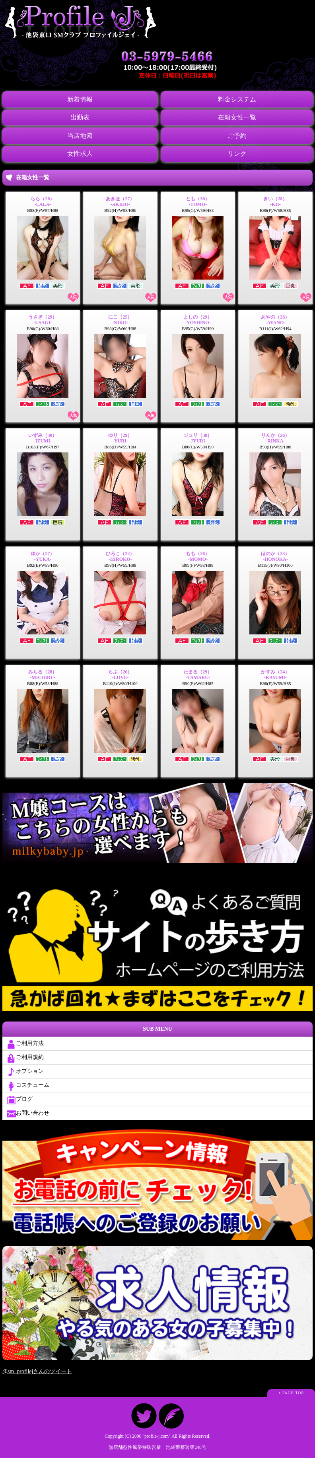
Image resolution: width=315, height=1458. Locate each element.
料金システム (237, 99)
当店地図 (80, 134)
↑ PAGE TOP (291, 1392)
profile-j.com (156, 1435)
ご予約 (236, 134)
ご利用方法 (25, 1043)
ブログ (19, 1099)
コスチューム (27, 1085)
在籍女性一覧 (237, 117)
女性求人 (80, 152)
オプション (25, 1071)
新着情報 (80, 99)
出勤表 (79, 117)
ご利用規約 (25, 1057)
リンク (236, 152)
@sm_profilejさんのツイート (37, 1371)
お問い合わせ (27, 1113)
